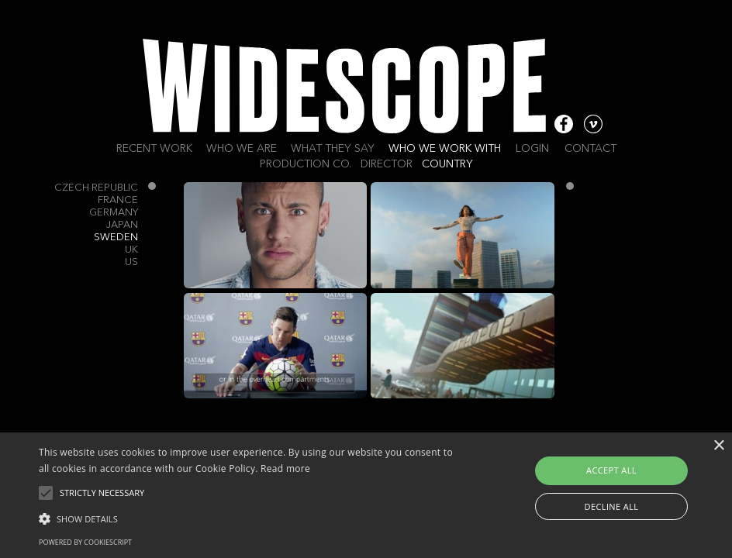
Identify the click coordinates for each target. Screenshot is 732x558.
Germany (113, 213)
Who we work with (444, 148)
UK (131, 250)
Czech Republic (96, 188)
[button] (251, 518)
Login (532, 148)
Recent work (154, 148)
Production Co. (305, 164)
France (118, 200)
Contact (590, 148)
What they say (333, 148)
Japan (122, 225)
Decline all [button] (612, 506)
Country (447, 164)
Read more (285, 468)
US (131, 262)
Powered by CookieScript (85, 542)
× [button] (718, 446)
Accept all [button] (611, 470)
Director (387, 164)
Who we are (241, 148)
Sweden (116, 237)
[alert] (366, 495)
